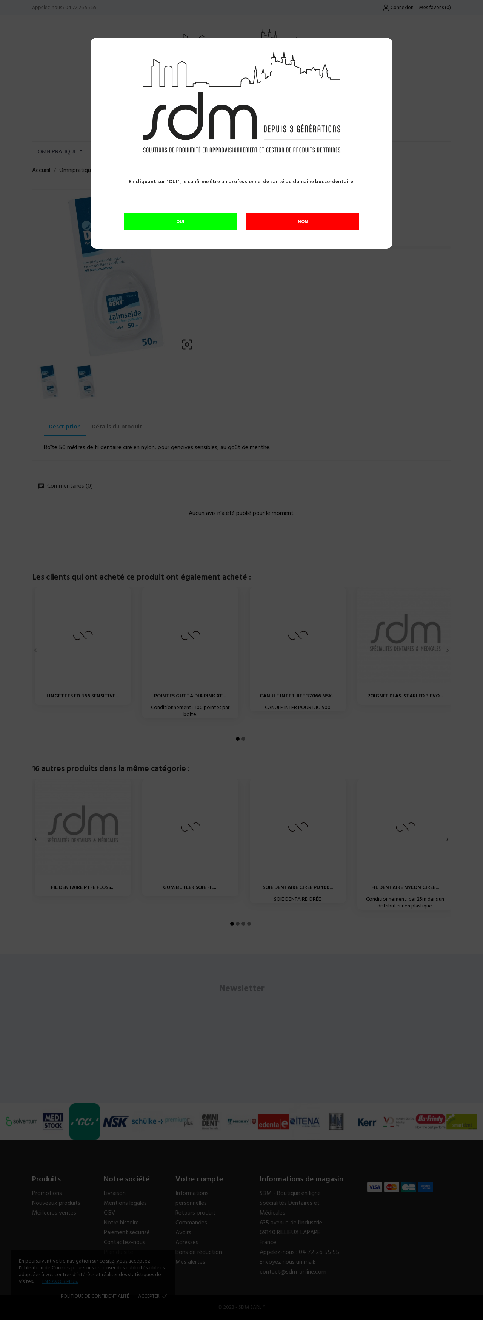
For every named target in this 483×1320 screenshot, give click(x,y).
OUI (180, 222)
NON (303, 222)
